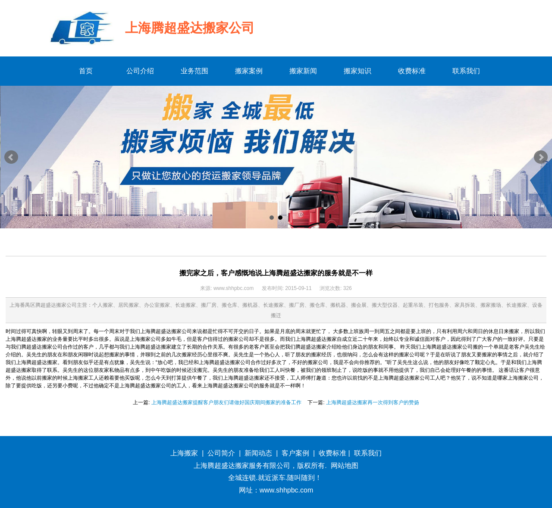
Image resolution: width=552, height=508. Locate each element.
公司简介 (221, 453)
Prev (11, 157)
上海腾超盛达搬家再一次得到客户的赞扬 (372, 402)
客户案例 (295, 453)
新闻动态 (258, 453)
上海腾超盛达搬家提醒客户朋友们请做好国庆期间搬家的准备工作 (226, 402)
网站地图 (344, 465)
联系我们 (368, 453)
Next (541, 157)
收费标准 (332, 453)
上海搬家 (184, 453)
